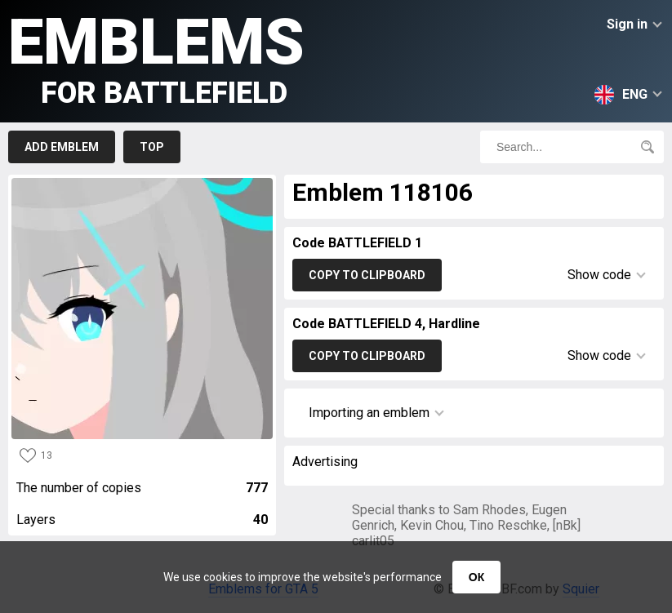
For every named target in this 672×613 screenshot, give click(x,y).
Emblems (156, 57)
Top (152, 146)
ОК (476, 577)
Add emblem (61, 146)
